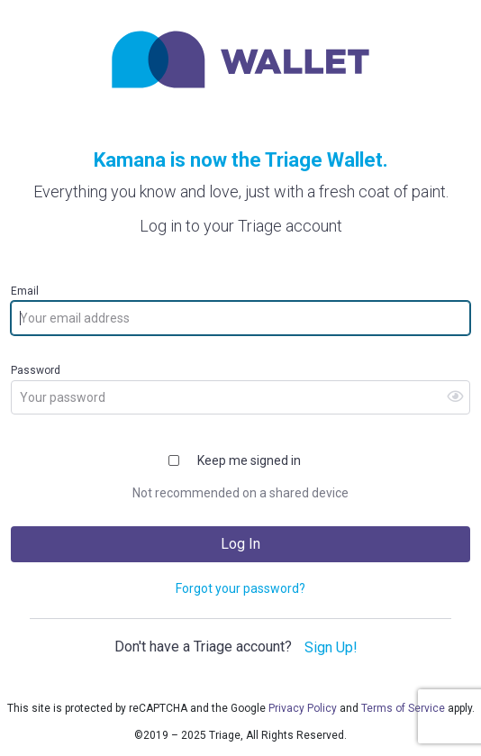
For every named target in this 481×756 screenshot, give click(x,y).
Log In (240, 543)
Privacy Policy (302, 708)
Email (25, 291)
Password (35, 370)
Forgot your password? (240, 588)
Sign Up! (331, 647)
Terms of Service (403, 708)
